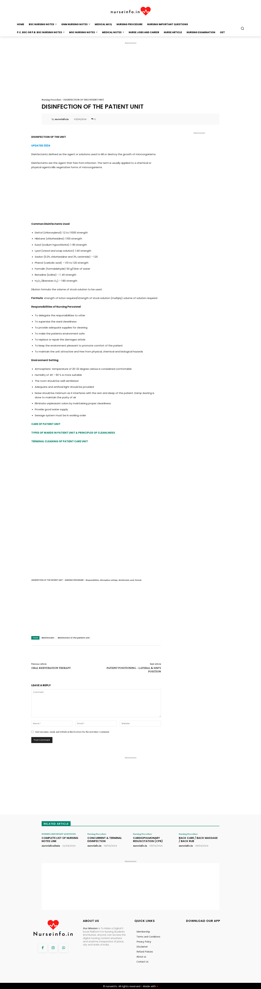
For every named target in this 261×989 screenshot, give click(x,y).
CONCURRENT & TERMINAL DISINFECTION (104, 836)
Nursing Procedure (51, 99)
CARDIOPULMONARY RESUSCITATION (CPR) (148, 836)
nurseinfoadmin (51, 845)
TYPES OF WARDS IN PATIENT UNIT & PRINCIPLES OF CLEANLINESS (73, 432)
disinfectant (47, 634)
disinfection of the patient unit (74, 634)
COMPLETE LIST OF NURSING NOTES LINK (60, 838)
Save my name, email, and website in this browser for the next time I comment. (72, 728)
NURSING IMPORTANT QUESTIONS (55, 831)
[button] (242, 28)
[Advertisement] (130, 68)
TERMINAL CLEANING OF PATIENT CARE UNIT (59, 441)
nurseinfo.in (62, 119)
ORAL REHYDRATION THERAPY (51, 664)
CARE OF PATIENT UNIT (45, 424)
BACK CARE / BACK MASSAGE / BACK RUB (198, 836)
